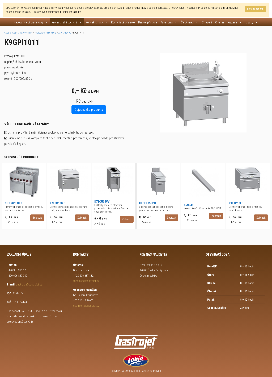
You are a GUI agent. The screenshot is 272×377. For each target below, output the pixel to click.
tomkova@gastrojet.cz (86, 281)
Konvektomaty (97, 22)
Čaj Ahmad (190, 22)
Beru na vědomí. (255, 8)
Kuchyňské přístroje (123, 22)
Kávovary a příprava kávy (32, 22)
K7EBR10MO (57, 203)
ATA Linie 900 (64, 32)
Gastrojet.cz (10, 32)
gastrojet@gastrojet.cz (29, 284)
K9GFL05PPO (147, 203)
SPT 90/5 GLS (13, 203)
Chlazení (207, 22)
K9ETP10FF (236, 203)
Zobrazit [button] (37, 217)
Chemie (219, 22)
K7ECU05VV (101, 201)
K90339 (188, 205)
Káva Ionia (169, 22)
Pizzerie (236, 22)
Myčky (252, 22)
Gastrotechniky (25, 32)
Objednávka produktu (88, 109)
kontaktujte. (75, 12)
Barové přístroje (147, 22)
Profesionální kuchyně (68, 22)
